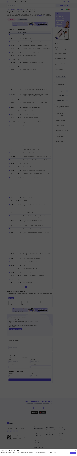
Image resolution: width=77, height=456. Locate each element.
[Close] (75, 450)
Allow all (73, 453)
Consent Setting (20, 453)
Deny (67, 453)
